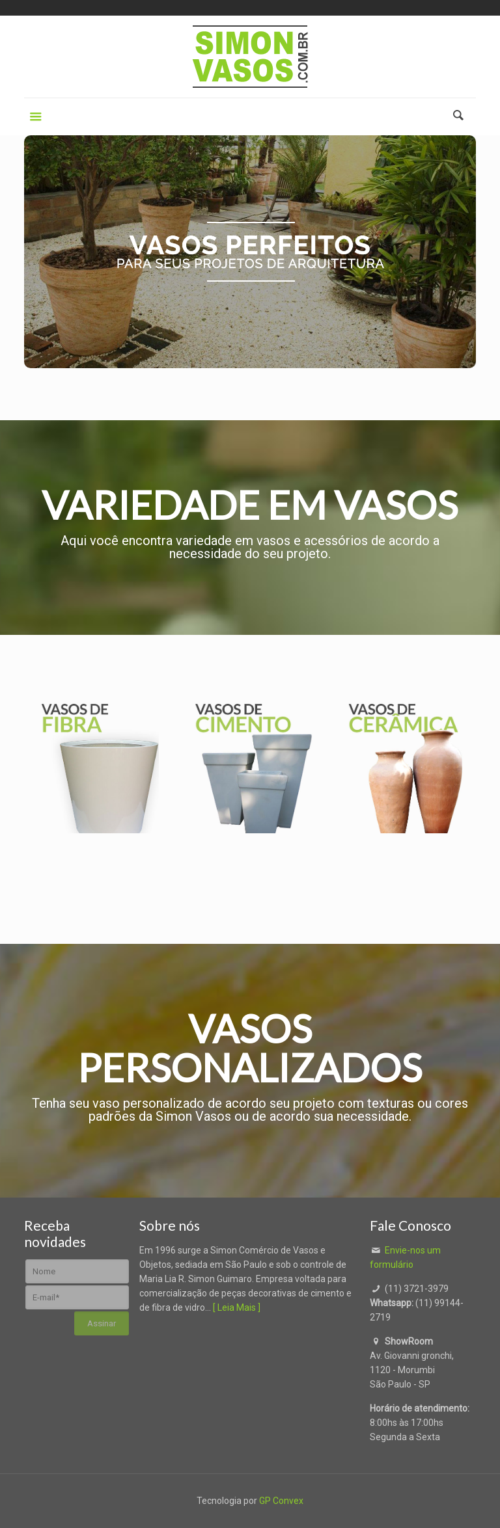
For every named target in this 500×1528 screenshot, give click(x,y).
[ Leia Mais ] (236, 1307)
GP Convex (281, 1500)
